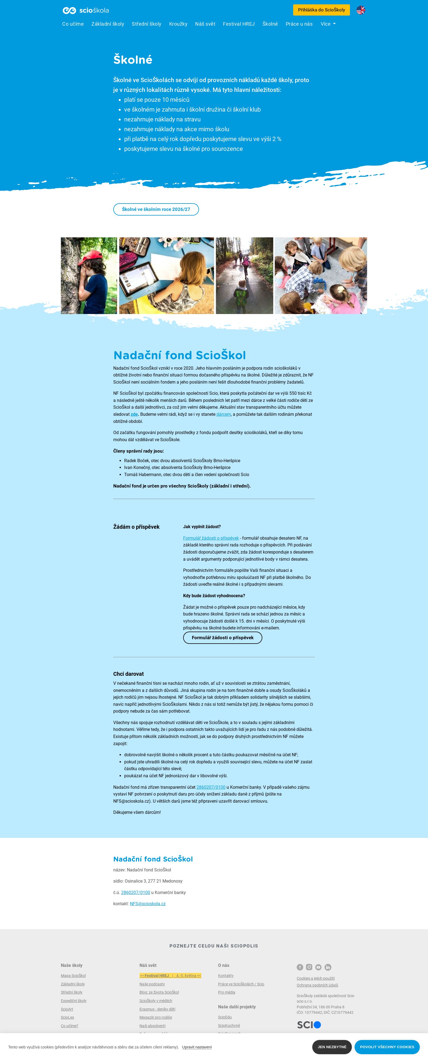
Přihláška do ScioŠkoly (321, 10)
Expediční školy (74, 1001)
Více (326, 24)
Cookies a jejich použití (316, 978)
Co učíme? (69, 1026)
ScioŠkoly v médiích (155, 1001)
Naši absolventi (152, 1026)
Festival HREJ (239, 24)
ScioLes (67, 1017)
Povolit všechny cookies (387, 1047)
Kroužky (178, 24)
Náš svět (205, 24)
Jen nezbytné (332, 1047)
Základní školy (107, 24)
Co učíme (73, 24)
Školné (270, 24)
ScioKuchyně (229, 1025)
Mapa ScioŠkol (73, 975)
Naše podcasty (152, 984)
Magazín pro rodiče (155, 1017)
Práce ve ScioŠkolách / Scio (241, 984)
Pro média (226, 992)
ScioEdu (225, 1017)
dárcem (223, 414)
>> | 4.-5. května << (170, 975)
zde (134, 414)
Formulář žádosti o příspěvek (211, 538)
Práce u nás (299, 24)
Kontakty (226, 975)
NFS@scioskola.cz (148, 903)
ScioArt (67, 1009)
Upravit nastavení (197, 1047)
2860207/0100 (211, 787)
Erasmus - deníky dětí (157, 1009)
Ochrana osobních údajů (317, 985)
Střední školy (147, 24)
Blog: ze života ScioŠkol (159, 992)
